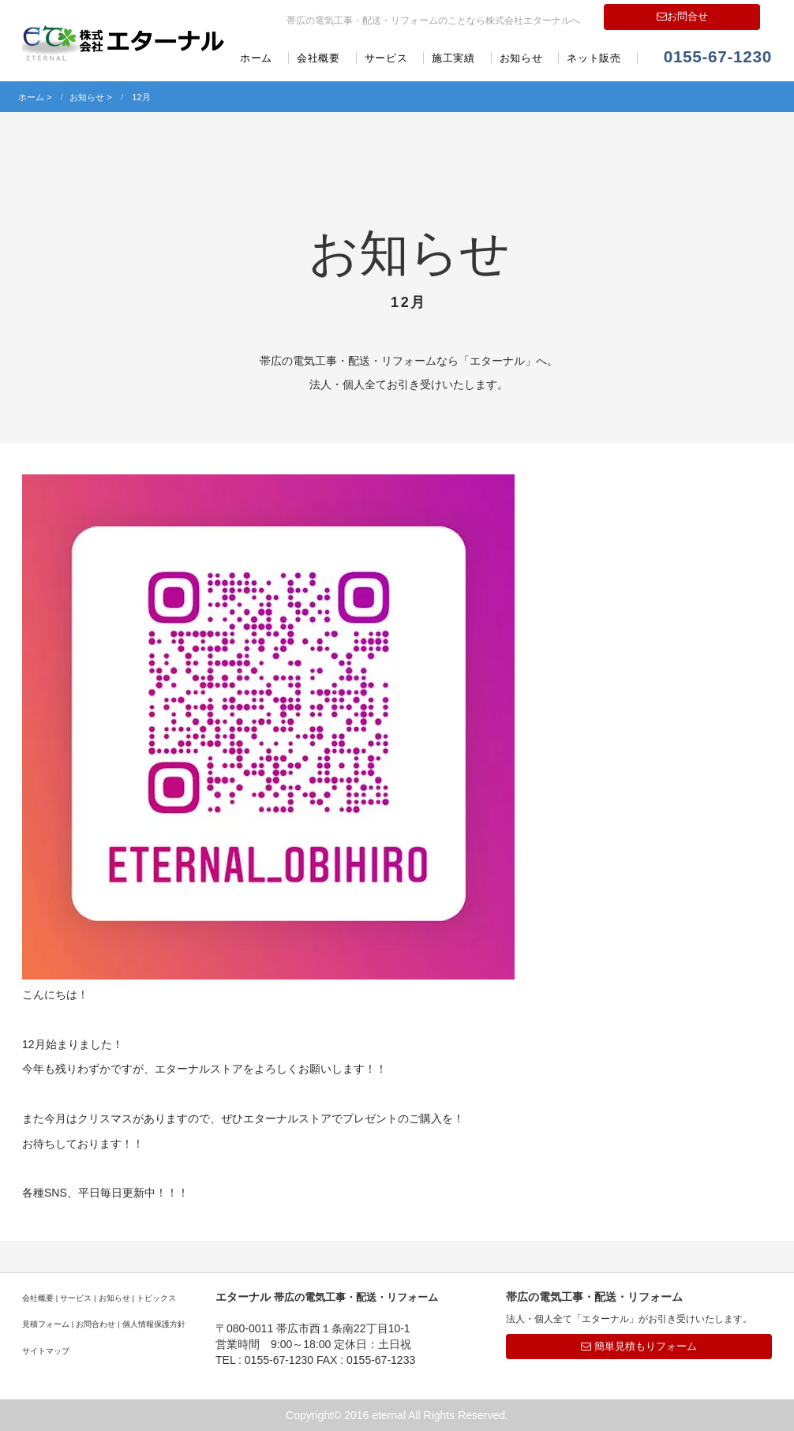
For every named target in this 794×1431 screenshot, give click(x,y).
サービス (386, 58)
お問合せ (682, 16)
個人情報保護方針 (153, 1324)
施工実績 (453, 58)
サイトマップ (45, 1351)
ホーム (256, 58)
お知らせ (521, 58)
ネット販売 (593, 58)
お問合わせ (95, 1324)
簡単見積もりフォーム (639, 1346)
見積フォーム (45, 1324)
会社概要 (318, 58)
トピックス (156, 1298)
